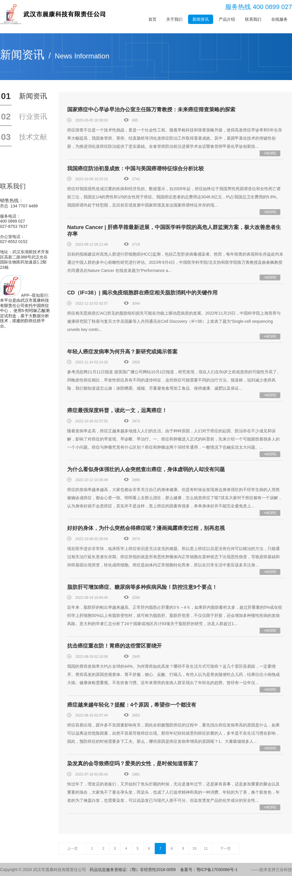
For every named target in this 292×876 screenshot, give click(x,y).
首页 (152, 19)
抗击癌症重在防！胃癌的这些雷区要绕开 (114, 646)
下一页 (225, 848)
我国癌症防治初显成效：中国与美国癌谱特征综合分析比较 (135, 168)
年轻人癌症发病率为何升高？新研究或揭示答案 (122, 352)
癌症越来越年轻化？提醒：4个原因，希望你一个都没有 (131, 705)
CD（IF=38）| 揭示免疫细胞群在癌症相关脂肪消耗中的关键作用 (142, 293)
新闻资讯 (200, 19)
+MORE (270, 153)
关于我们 (174, 19)
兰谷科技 (284, 869)
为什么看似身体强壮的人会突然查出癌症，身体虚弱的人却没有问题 (146, 469)
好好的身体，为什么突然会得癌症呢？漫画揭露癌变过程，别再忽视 (146, 528)
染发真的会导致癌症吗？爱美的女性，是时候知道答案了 (133, 763)
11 (206, 848)
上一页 (72, 848)
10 (194, 848)
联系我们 (253, 19)
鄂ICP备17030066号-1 (217, 869)
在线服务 (279, 19)
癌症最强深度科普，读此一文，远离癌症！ (117, 410)
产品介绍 (227, 19)
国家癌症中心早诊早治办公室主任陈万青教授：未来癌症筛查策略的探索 (151, 109)
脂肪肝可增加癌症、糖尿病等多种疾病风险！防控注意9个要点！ (142, 587)
